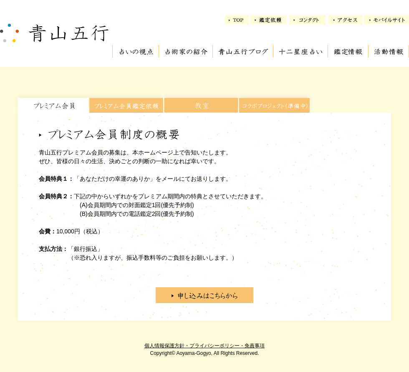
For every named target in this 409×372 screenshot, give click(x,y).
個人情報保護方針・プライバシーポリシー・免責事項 (204, 346)
